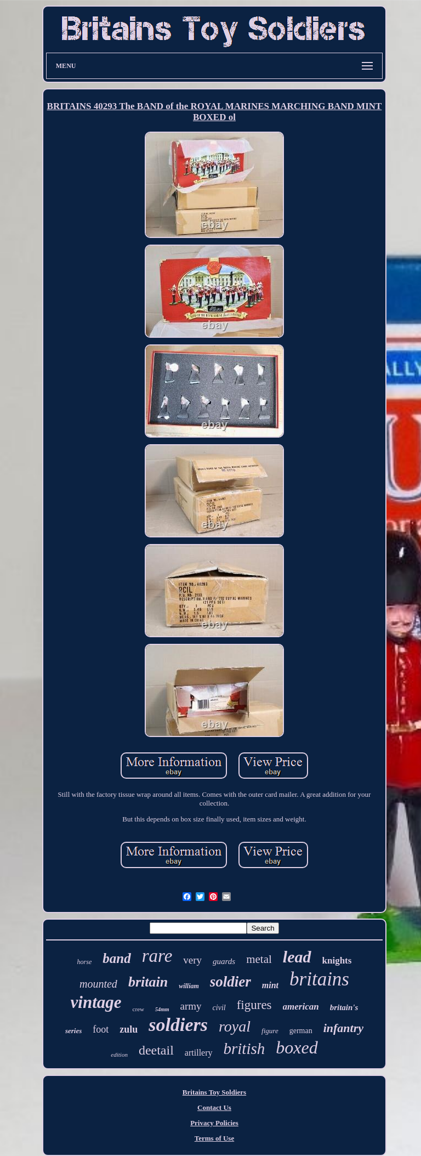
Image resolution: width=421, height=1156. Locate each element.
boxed (296, 1047)
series (73, 1031)
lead (297, 957)
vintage (96, 1002)
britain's (344, 1007)
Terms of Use (214, 1138)
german (300, 1031)
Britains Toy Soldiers (214, 1092)
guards (224, 961)
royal (235, 1026)
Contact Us (214, 1107)
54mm (162, 1009)
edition (119, 1054)
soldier (230, 981)
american (301, 1006)
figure (269, 1031)
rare (157, 956)
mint (270, 985)
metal (259, 959)
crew (138, 1009)
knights (337, 960)
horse (84, 962)
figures (254, 1005)
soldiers (178, 1025)
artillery (199, 1052)
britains (319, 979)
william (189, 986)
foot (101, 1029)
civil (219, 1008)
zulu (129, 1029)
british (244, 1048)
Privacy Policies (214, 1123)
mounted (98, 984)
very (192, 960)
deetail (156, 1050)
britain (148, 982)
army (191, 1006)
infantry (343, 1028)
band (116, 958)
